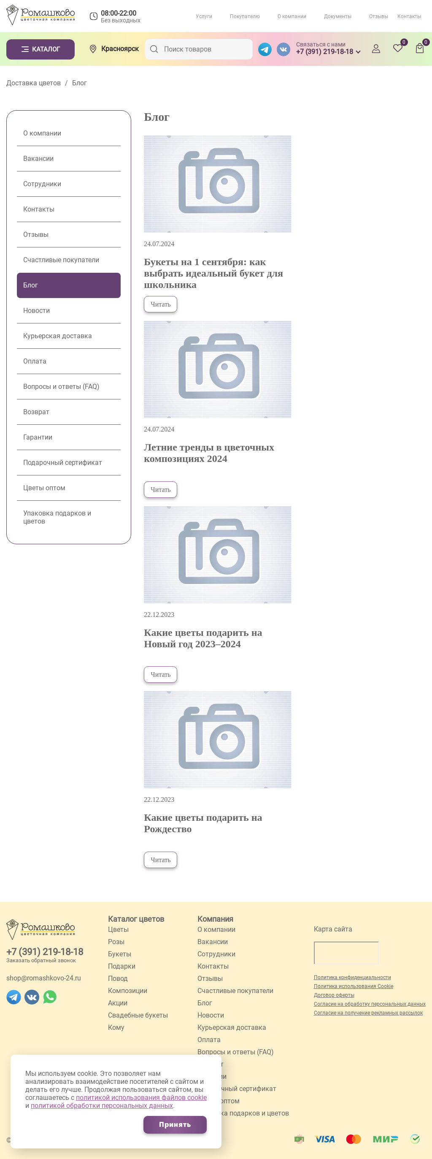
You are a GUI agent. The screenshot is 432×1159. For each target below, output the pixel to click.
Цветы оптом (44, 488)
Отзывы (378, 16)
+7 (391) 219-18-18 (44, 952)
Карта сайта (333, 929)
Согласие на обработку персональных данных (370, 1004)
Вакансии (38, 159)
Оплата (34, 361)
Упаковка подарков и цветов (57, 517)
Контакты (409, 16)
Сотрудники (42, 184)
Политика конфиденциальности (352, 977)
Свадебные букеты (138, 1015)
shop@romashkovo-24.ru (43, 978)
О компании (292, 16)
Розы (116, 942)
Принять (175, 1125)
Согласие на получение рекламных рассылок (368, 1013)
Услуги (204, 16)
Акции (117, 1003)
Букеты (119, 954)
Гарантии (37, 437)
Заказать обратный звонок (41, 960)
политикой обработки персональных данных (102, 1106)
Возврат (36, 412)
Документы (337, 16)
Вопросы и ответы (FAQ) (61, 387)
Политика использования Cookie (353, 986)
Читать (160, 304)
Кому (116, 1027)
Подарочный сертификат (62, 463)
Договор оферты (334, 995)
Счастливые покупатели (61, 260)
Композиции (127, 991)
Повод (118, 978)
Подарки (121, 966)
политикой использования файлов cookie (141, 1098)
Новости (36, 311)
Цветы (118, 930)
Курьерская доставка (57, 336)
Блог (30, 285)
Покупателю (245, 16)
